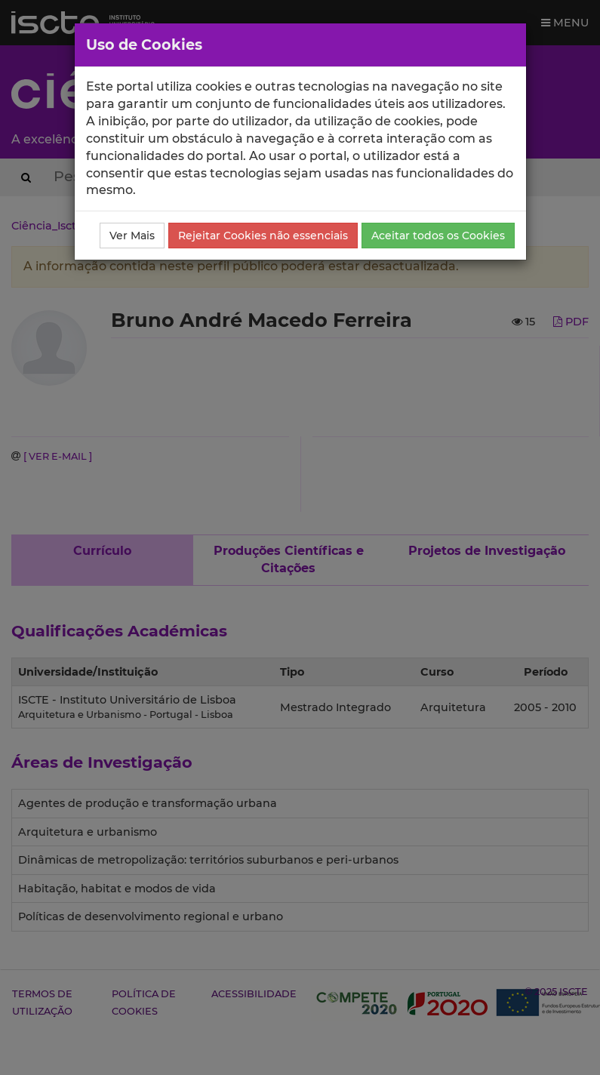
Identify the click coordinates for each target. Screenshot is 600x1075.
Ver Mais (132, 235)
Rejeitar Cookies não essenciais (263, 235)
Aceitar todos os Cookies (438, 235)
